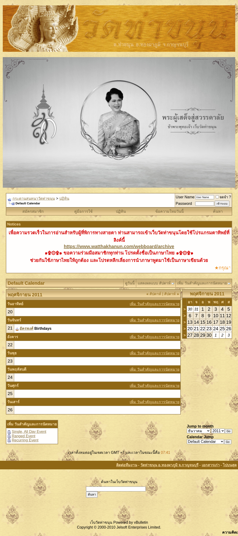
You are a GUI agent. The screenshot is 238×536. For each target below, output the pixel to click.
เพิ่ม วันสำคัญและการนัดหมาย (202, 283)
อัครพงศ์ (26, 328)
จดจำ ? (223, 197)
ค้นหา (218, 211)
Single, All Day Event (29, 432)
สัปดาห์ (153, 294)
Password (184, 204)
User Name (185, 197)
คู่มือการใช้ (83, 211)
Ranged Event (23, 436)
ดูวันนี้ (130, 283)
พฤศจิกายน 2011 (207, 293)
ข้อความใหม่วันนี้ (169, 211)
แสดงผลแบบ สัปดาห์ (154, 283)
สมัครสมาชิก (33, 211)
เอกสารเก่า (211, 465)
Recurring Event (25, 440)
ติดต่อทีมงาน (126, 465)
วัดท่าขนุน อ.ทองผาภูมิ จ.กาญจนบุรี (169, 465)
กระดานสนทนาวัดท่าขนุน (34, 198)
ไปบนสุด (230, 465)
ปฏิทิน (64, 198)
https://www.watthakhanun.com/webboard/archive (119, 246)
